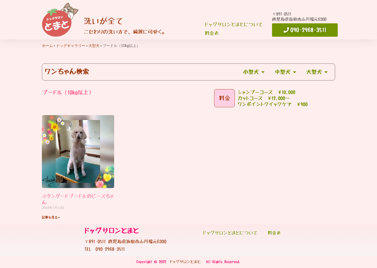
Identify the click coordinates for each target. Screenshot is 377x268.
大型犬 (93, 45)
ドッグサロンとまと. (186, 262)
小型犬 (252, 72)
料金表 (212, 33)
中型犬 (284, 72)
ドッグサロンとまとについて (233, 24)
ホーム (47, 45)
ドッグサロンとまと (111, 231)
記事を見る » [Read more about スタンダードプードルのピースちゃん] (51, 217)
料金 (224, 98)
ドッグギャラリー (70, 45)
